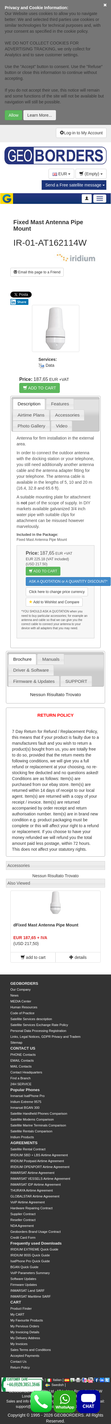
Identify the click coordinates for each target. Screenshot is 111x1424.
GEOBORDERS (24, 983)
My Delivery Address (25, 1338)
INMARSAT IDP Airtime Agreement (35, 1184)
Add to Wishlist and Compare (54, 602)
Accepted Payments (24, 1355)
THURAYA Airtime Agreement (31, 1190)
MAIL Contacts (21, 1066)
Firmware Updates (23, 1284)
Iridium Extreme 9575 (25, 1101)
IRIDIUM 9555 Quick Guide (30, 1255)
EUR (61, 173)
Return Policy (20, 1367)
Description (29, 403)
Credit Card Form (23, 1237)
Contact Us (18, 1361)
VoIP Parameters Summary (30, 1273)
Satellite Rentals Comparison (31, 1131)
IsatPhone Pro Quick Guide (30, 1261)
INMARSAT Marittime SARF (30, 1296)
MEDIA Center (20, 1001)
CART (15, 1302)
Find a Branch (20, 1078)
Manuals (50, 659)
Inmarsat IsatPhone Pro (27, 1096)
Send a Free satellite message (75, 185)
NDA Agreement (22, 1226)
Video (61, 425)
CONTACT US (22, 1048)
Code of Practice (22, 1013)
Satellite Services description (31, 1019)
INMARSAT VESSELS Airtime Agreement (40, 1178)
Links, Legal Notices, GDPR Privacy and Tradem (45, 1036)
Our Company (20, 989)
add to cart (33, 957)
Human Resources (23, 1007)
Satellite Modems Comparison (32, 1119)
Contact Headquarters (26, 1072)
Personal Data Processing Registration (38, 1031)
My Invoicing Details (24, 1332)
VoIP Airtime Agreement (27, 1202)
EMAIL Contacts (22, 1060)
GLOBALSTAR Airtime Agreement (34, 1196)
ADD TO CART (39, 388)
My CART (17, 1314)
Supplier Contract (23, 1214)
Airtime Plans (31, 414)
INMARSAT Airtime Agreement (32, 1172)
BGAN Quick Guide (24, 1267)
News (14, 995)
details (77, 957)
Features (60, 403)
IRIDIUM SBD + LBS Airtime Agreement (39, 1155)
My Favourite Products (26, 1320)
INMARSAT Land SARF (27, 1290)
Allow (13, 115)
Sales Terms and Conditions (30, 1350)
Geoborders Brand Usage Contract (35, 1231)
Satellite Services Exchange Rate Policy (39, 1025)
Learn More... (39, 115)
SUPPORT (76, 681)
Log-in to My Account (81, 132)
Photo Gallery (31, 425)
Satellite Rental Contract (28, 1149)
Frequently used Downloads (36, 1243)
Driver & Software (31, 670)
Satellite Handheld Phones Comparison (38, 1113)
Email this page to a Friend (37, 272)
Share (18, 302)
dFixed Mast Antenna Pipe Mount (45, 925)
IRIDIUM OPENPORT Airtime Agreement (39, 1167)
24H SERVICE (20, 1084)
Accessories (67, 414)
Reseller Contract (23, 1220)
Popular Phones (25, 1090)
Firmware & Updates (34, 681)
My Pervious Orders (24, 1326)
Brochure (22, 659)
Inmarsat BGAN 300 (24, 1107)
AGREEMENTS (24, 1143)
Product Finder (21, 1308)
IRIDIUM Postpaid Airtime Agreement (37, 1161)
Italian (54, 1380)
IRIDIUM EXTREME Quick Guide (34, 1249)
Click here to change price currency (57, 592)
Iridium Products (22, 1137)
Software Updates (23, 1279)
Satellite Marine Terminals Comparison (38, 1125)
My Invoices (19, 1344)
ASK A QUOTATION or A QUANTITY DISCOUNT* (68, 581)
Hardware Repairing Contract (31, 1208)
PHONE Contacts (23, 1054)
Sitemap (16, 1042)
